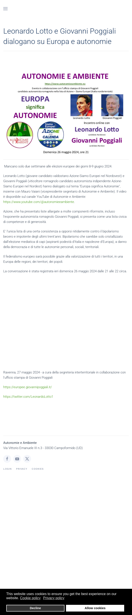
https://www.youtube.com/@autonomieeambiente (38, 202)
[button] (5, 8)
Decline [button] (35, 608)
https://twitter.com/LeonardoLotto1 (28, 397)
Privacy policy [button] (53, 598)
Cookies (38, 468)
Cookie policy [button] (30, 598)
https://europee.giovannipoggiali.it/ (27, 387)
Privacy (21, 468)
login (7, 468)
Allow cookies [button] (95, 608)
